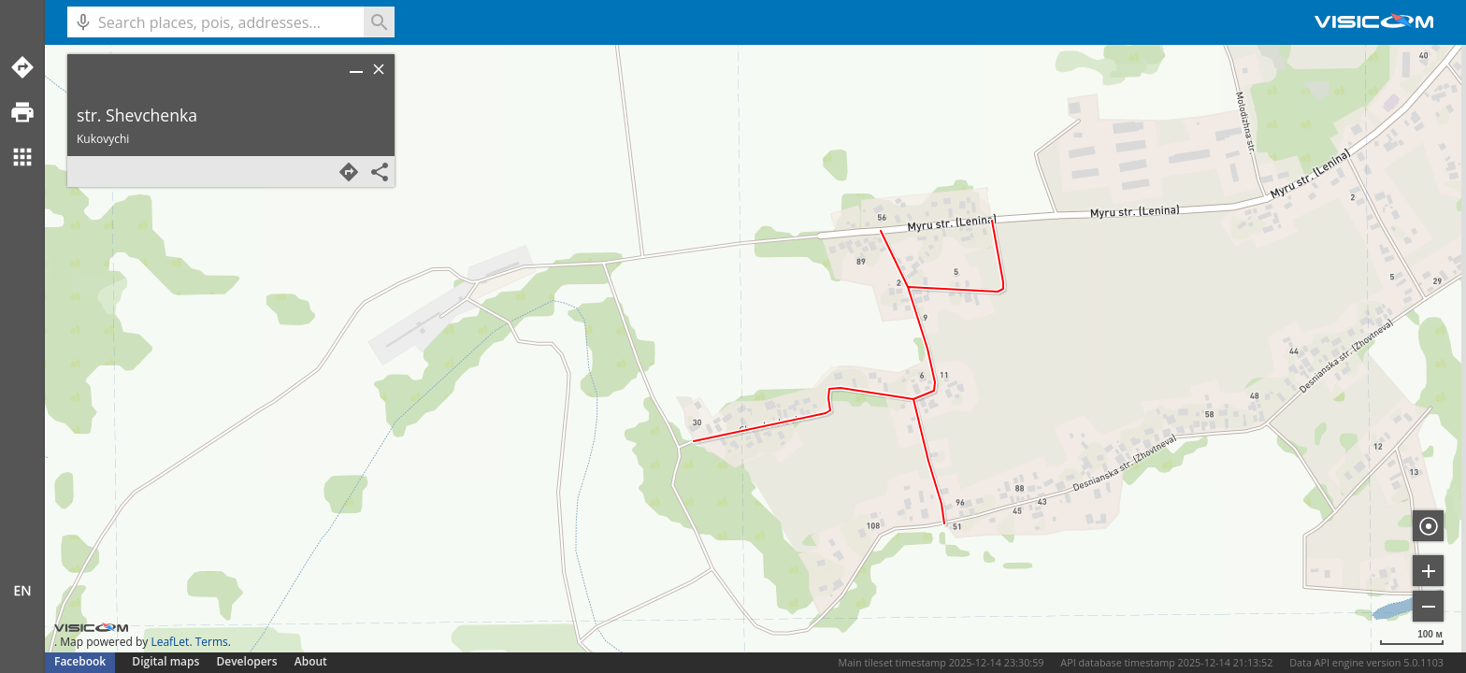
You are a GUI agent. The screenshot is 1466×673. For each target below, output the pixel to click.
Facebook (80, 661)
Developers (247, 661)
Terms (211, 642)
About (311, 661)
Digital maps (167, 661)
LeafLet (170, 642)
